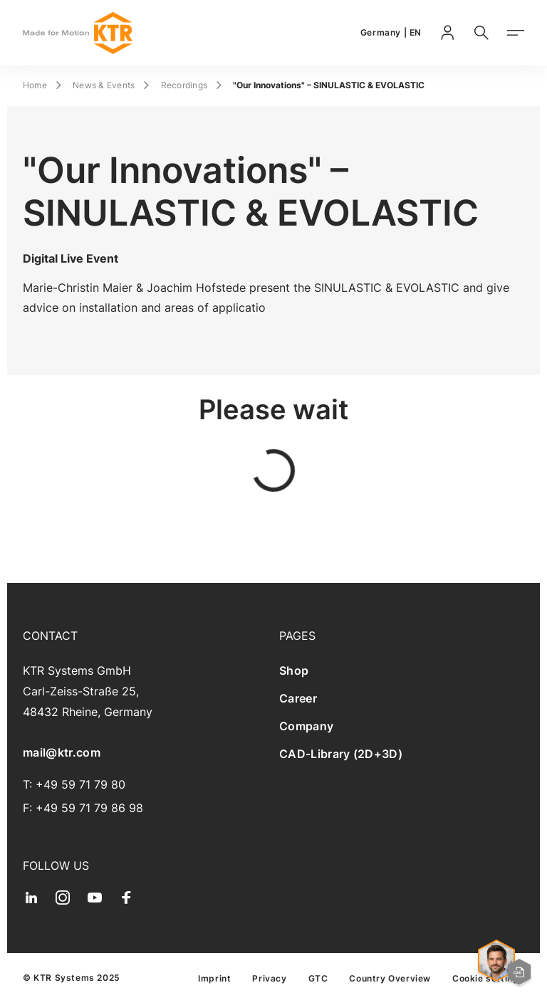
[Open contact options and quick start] (504, 965)
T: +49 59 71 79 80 (74, 784)
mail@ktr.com (61, 752)
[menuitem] (401, 671)
